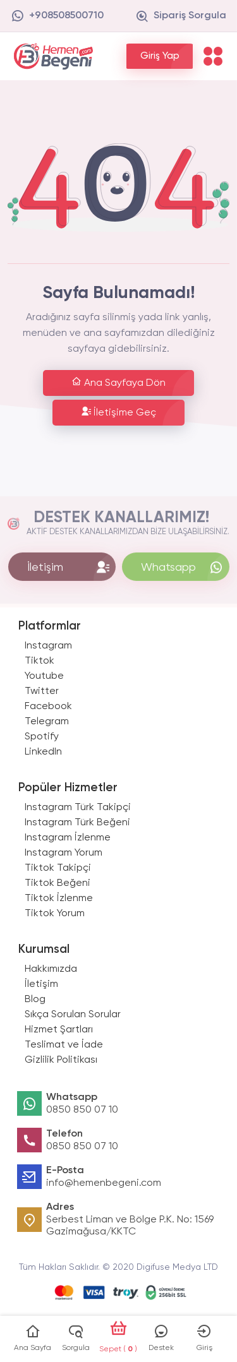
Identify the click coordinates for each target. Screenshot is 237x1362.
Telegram (47, 722)
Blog (35, 1000)
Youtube (44, 676)
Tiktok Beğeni (57, 883)
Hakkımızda (51, 969)
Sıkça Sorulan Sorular (73, 1015)
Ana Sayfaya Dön (118, 382)
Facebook (48, 707)
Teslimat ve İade (64, 1045)
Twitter (42, 691)
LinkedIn (43, 752)
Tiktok (39, 661)
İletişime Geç (118, 412)
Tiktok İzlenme (59, 898)
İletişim (41, 984)
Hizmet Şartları (59, 1030)
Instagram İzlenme (68, 838)
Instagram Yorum (63, 853)
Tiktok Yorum (55, 914)
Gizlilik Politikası (61, 1060)
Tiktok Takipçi (58, 868)
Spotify (42, 737)
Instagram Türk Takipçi (78, 808)
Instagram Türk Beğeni (77, 823)
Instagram (48, 646)
